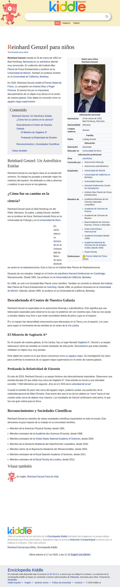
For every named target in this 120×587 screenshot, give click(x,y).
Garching (51, 287)
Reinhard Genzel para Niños (22, 547)
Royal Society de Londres (48, 459)
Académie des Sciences (47, 433)
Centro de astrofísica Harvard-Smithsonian (68, 273)
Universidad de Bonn (91, 151)
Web (57, 23)
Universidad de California (68, 277)
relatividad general (17, 394)
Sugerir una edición (80, 554)
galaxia (22, 98)
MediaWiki (12, 580)
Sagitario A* (84, 342)
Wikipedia (74, 577)
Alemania (100, 121)
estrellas (45, 325)
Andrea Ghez (39, 86)
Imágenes (66, 23)
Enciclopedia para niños (18, 52)
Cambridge (99, 273)
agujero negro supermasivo (21, 101)
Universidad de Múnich (94, 170)
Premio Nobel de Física (96, 256)
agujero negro (76, 356)
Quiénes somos (41, 582)
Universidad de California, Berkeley (30, 76)
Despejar (101, 16)
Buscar (106, 16)
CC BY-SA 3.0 (53, 574)
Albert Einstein (37, 394)
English (76, 23)
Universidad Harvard (93, 181)
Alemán (85, 130)
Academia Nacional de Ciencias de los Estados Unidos (95, 245)
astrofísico (45, 62)
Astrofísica (87, 158)
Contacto (78, 582)
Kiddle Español (14, 582)
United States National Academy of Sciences (58, 439)
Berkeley (86, 277)
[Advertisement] (60, 34)
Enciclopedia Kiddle (57, 536)
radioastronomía (31, 267)
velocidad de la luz (81, 384)
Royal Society (90, 252)
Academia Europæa (93, 235)
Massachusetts (15, 277)
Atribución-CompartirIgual (82, 539)
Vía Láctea (73, 325)
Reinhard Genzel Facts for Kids (43, 476)
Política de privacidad (61, 582)
